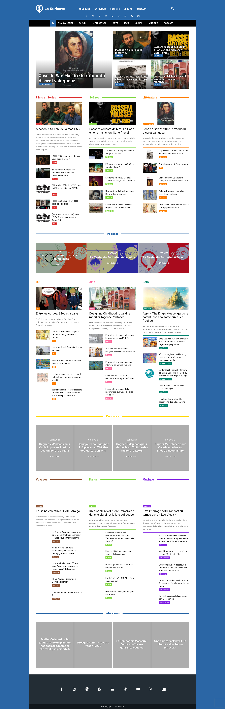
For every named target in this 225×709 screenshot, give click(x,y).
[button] (172, 9)
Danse (93, 479)
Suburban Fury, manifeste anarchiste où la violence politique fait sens (63, 173)
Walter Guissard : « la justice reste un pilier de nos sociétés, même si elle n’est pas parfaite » (67, 393)
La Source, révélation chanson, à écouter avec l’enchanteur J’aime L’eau (174, 583)
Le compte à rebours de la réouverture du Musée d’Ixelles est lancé (119, 392)
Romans (119, 85)
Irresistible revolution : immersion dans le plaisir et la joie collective (111, 512)
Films (55, 179)
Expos (157, 85)
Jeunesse (163, 198)
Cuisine (39, 506)
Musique (148, 479)
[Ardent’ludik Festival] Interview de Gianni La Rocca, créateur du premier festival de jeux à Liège (173, 373)
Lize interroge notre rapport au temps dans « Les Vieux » (163, 512)
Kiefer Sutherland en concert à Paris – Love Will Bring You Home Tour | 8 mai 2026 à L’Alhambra (173, 539)
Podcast (112, 234)
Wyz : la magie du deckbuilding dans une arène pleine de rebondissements (172, 357)
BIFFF (55, 162)
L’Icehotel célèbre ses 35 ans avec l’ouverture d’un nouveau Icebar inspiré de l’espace (65, 566)
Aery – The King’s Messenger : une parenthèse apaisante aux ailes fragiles (165, 317)
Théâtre (109, 157)
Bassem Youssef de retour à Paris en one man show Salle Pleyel (111, 130)
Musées (109, 398)
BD (161, 168)
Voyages (41, 479)
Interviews (112, 613)
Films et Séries (46, 97)
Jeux (146, 282)
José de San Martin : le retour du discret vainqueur (164, 130)
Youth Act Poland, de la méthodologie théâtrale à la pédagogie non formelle (64, 551)
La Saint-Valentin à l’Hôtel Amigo (58, 511)
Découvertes (164, 558)
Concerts (163, 545)
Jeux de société (165, 364)
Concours (112, 416)
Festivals (109, 211)
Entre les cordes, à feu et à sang (173, 164)
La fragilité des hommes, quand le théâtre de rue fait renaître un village (66, 377)
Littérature (150, 97)
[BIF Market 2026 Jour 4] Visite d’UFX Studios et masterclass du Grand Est (66, 217)
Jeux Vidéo (147, 309)
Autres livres (45, 84)
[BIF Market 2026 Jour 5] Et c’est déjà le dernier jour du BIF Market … (67, 188)
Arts (92, 282)
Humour (158, 55)
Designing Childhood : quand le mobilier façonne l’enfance (109, 315)
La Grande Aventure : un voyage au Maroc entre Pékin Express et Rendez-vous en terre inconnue (66, 535)
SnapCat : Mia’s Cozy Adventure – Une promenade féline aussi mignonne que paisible (173, 342)
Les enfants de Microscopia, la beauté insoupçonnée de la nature (65, 334)
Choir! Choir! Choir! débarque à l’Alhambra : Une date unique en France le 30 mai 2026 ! (173, 568)
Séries (119, 55)
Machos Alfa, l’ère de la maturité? (58, 129)
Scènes (94, 97)
